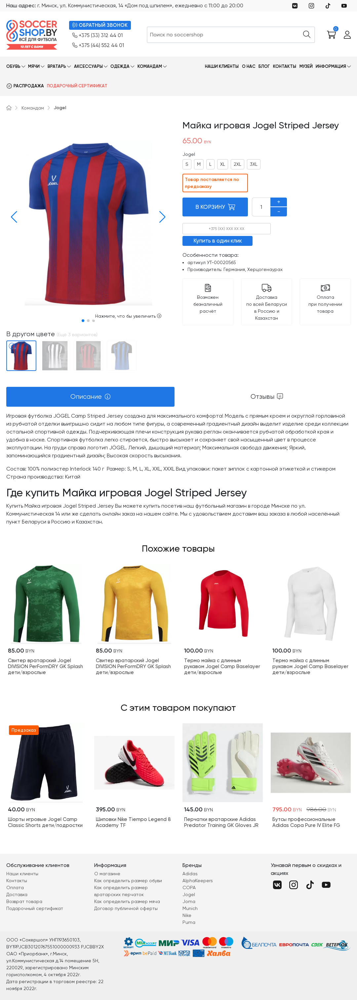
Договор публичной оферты (126, 908)
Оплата (15, 887)
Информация (331, 66)
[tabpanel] (178, 469)
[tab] (90, 397)
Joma (188, 901)
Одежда (120, 66)
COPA (189, 887)
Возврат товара (24, 901)
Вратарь (57, 66)
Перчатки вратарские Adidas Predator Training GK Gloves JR (221, 822)
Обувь (13, 66)
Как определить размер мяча (127, 901)
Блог (264, 66)
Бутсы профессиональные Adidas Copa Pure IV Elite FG (306, 822)
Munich (190, 908)
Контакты (284, 66)
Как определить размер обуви (128, 880)
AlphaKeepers (197, 880)
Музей (306, 66)
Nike (186, 915)
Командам (150, 66)
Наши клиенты (222, 66)
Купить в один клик (217, 240)
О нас (249, 66)
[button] (13, 217)
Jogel (60, 108)
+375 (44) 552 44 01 (98, 45)
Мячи (34, 66)
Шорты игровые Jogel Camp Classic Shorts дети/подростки (45, 822)
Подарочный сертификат (77, 85)
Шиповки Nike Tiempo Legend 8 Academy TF (133, 822)
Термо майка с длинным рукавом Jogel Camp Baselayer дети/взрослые (222, 666)
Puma (188, 922)
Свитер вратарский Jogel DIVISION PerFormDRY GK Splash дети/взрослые (45, 666)
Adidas (190, 873)
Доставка (16, 894)
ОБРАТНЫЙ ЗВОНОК (100, 25)
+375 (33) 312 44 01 (97, 35)
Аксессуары (88, 66)
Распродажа (29, 85)
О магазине (107, 873)
